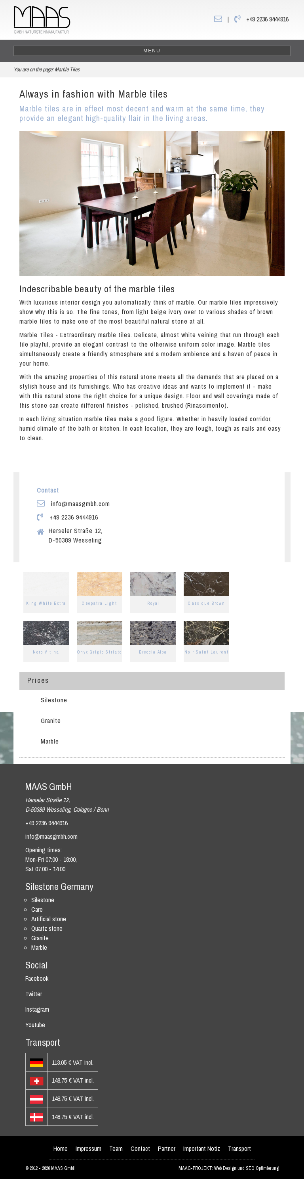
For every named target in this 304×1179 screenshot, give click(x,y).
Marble (50, 741)
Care (37, 909)
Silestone (54, 700)
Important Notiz (201, 1148)
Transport (239, 1148)
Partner (166, 1148)
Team (116, 1148)
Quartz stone (47, 928)
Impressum (88, 1148)
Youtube (35, 1024)
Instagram (37, 1009)
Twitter (33, 993)
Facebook (36, 978)
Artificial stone (48, 918)
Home (60, 1148)
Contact (140, 1148)
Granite (51, 720)
